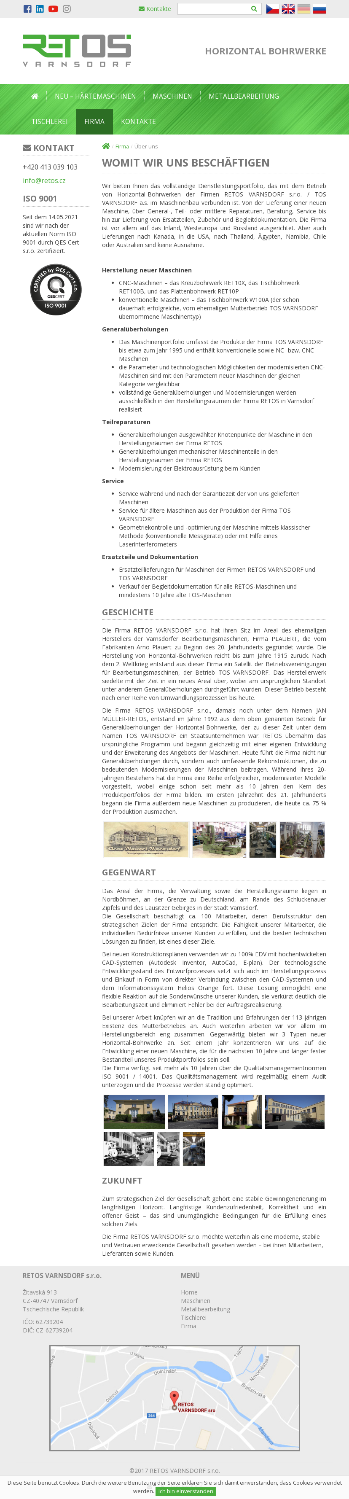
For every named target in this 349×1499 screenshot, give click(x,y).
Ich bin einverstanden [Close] (185, 1491)
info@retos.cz (44, 180)
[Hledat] (254, 9)
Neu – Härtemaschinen (95, 96)
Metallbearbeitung (244, 96)
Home (189, 1292)
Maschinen (172, 96)
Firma (94, 121)
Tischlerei (49, 121)
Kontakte (155, 9)
